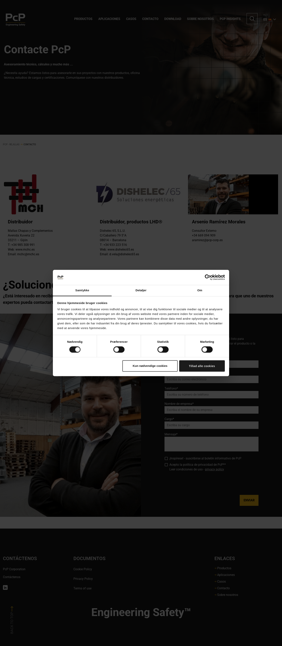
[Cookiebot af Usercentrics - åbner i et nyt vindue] (208, 277)
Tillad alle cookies (202, 366)
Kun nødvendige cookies (150, 365)
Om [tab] (199, 290)
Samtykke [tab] (82, 290)
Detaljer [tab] (141, 290)
